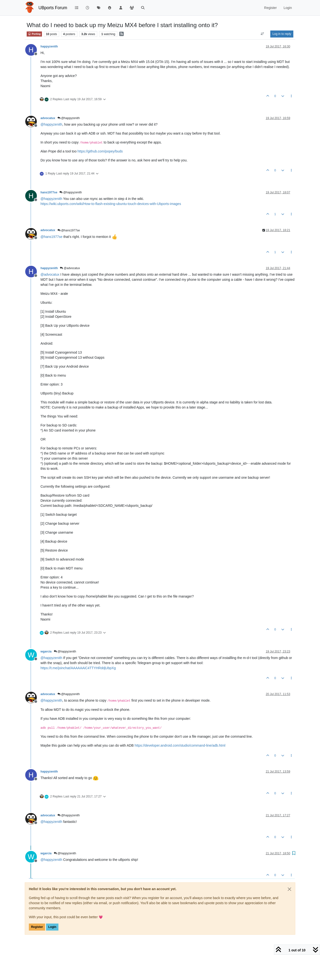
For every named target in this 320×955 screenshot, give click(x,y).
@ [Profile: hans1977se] (51, 237)
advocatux (47, 118)
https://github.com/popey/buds (100, 151)
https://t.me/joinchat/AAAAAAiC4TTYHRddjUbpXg (78, 668)
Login (52, 927)
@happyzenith (68, 118)
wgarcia (46, 651)
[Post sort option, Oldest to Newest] (262, 33)
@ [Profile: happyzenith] (51, 124)
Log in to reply (281, 34)
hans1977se (48, 192)
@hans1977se (68, 230)
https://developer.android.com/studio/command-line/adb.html (180, 745)
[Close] (289, 889)
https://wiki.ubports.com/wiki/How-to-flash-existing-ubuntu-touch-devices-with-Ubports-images (110, 204)
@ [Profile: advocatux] (49, 274)
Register (37, 927)
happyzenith (49, 46)
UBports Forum (53, 7)
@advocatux (70, 268)
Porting (34, 34)
